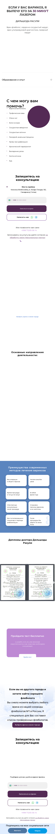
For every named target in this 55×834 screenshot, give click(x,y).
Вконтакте (17, 830)
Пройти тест (27, 657)
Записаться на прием (26, 208)
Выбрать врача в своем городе (27, 316)
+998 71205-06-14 (29, 230)
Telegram (37, 831)
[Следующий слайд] (53, 582)
